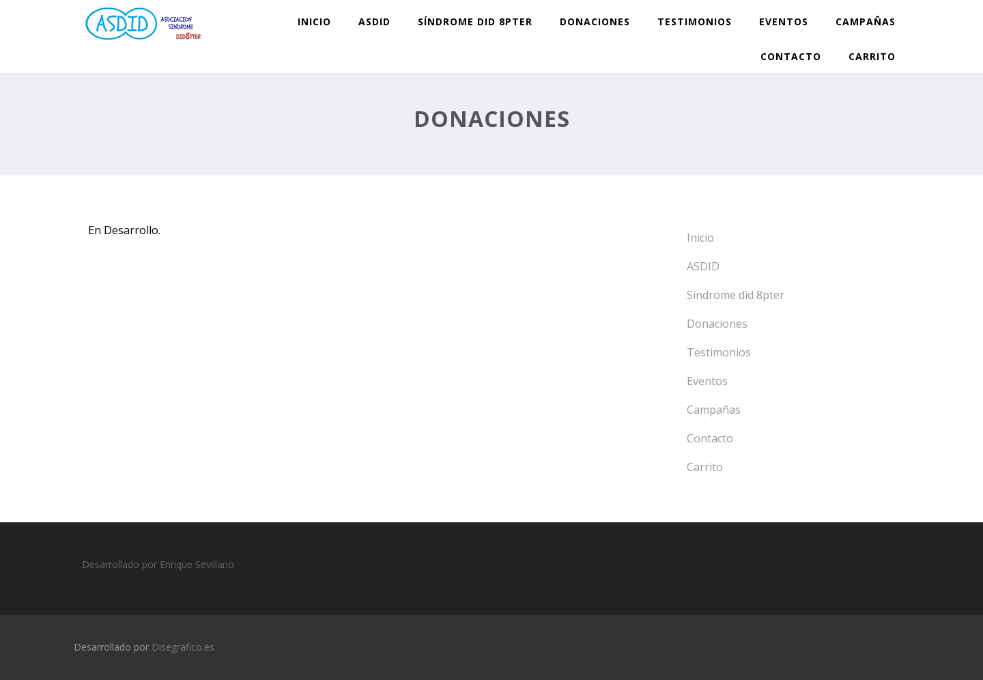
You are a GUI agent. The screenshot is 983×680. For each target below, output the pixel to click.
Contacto (790, 56)
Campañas (866, 21)
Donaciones (595, 21)
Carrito (872, 56)
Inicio (314, 21)
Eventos (783, 21)
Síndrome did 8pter (475, 21)
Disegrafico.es (183, 646)
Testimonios (694, 21)
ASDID (374, 21)
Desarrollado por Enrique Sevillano (158, 564)
